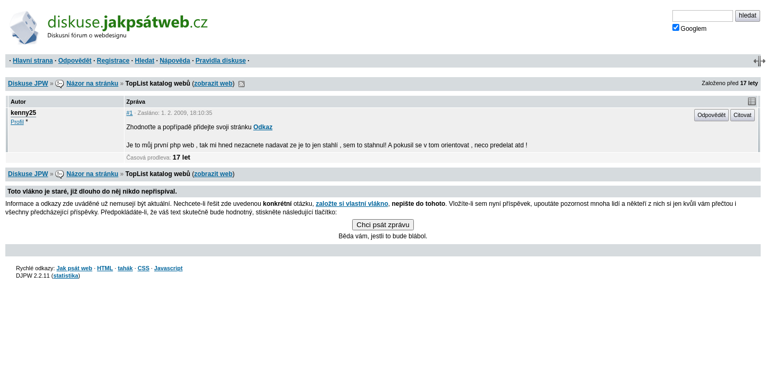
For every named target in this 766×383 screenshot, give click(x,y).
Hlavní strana (33, 60)
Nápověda (175, 60)
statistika (65, 275)
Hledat (144, 60)
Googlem (689, 28)
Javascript (168, 268)
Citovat (743, 115)
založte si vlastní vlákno (352, 203)
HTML (105, 268)
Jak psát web (74, 268)
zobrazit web (213, 83)
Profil (17, 122)
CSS (143, 268)
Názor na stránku (92, 83)
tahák (125, 268)
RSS (241, 84)
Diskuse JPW (28, 83)
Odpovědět (74, 60)
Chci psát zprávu (382, 225)
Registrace (113, 60)
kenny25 (23, 112)
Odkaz (262, 127)
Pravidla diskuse (221, 60)
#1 (130, 113)
